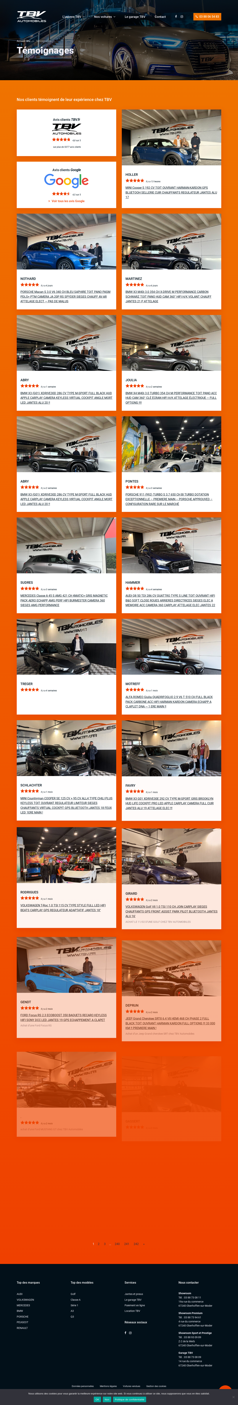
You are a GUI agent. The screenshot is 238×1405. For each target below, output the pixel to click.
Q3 (72, 1316)
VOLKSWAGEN (25, 1299)
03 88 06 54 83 (207, 16)
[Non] (233, 1397)
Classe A (76, 1299)
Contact (160, 17)
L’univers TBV (71, 17)
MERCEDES (23, 1305)
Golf (73, 1294)
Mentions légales (108, 1386)
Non (107, 1399)
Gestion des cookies (156, 1386)
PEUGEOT (22, 1322)
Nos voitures (103, 17)
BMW (20, 1310)
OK (97, 1399)
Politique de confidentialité (129, 1399)
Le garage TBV (135, 17)
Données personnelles (83, 1386)
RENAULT (22, 1327)
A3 (72, 1310)
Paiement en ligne (135, 1305)
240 (117, 1244)
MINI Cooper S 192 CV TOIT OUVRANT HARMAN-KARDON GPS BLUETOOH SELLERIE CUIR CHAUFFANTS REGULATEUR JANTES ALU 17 (171, 192)
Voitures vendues (131, 1386)
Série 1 (74, 1305)
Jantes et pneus (134, 1294)
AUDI (19, 1294)
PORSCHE (22, 1316)
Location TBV (132, 1310)
